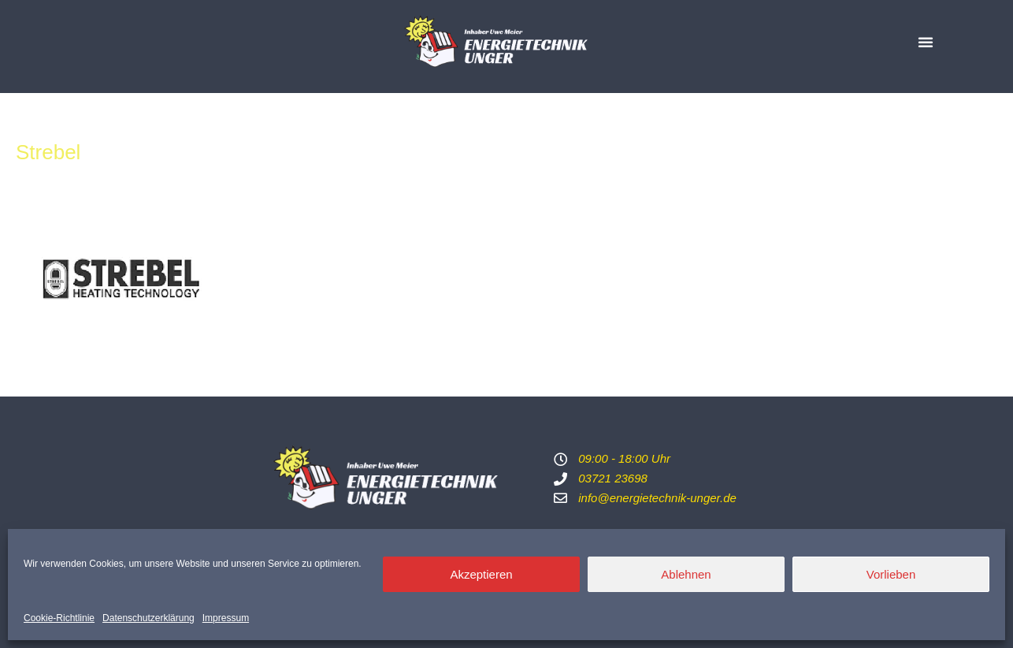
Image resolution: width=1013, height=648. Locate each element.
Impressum (225, 618)
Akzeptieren (481, 574)
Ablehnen (686, 574)
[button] (925, 42)
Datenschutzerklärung (148, 618)
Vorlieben (891, 574)
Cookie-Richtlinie (59, 618)
